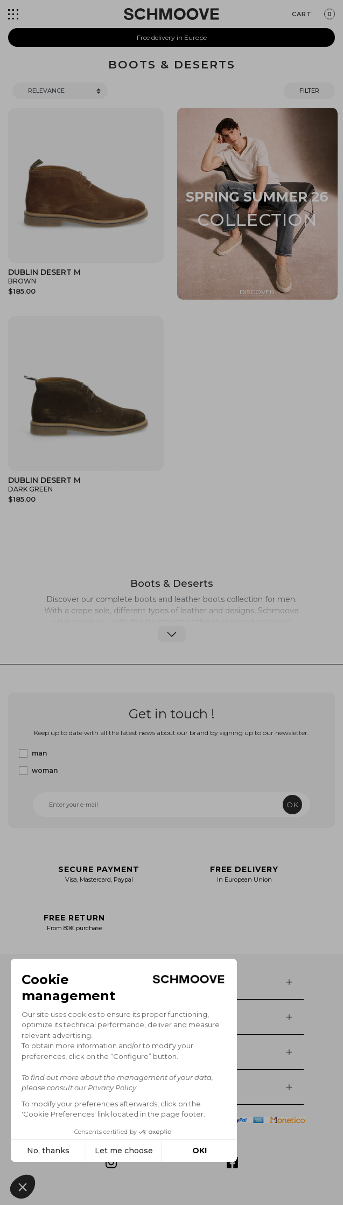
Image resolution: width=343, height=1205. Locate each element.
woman (45, 770)
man (39, 753)
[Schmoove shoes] (171, 14)
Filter (309, 90)
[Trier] (60, 90)
